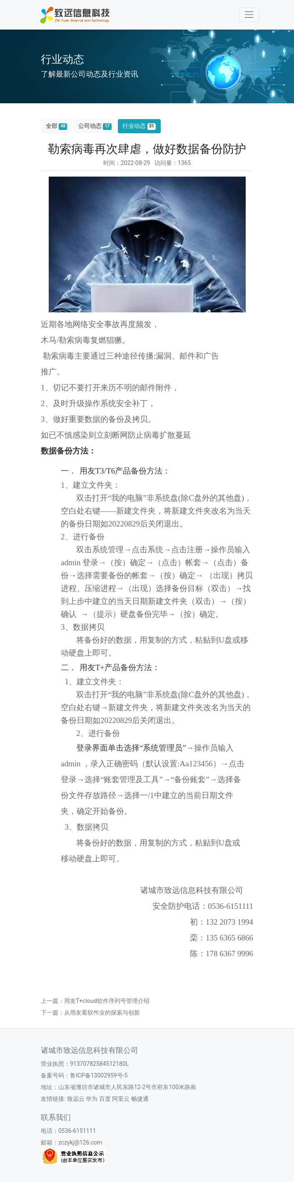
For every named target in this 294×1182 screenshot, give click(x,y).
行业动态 (139, 126)
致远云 (76, 1098)
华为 (91, 1098)
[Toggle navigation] (249, 14)
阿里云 (121, 1098)
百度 (105, 1098)
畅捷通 (140, 1098)
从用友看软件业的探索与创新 (102, 1012)
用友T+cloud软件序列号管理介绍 (106, 1000)
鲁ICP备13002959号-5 (98, 1075)
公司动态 (95, 126)
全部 (56, 126)
